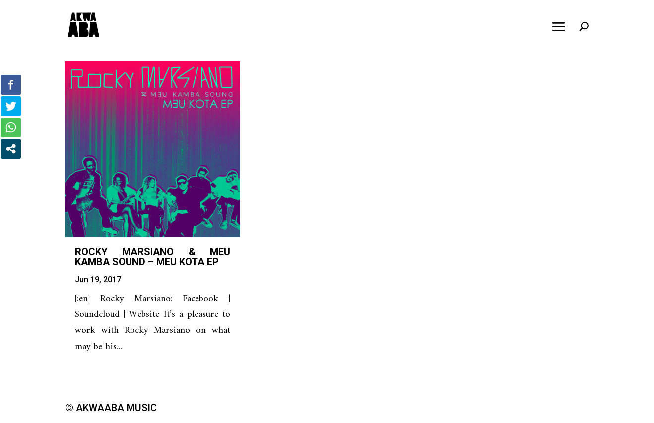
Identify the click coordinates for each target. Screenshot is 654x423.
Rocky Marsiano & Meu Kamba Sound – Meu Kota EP (152, 257)
